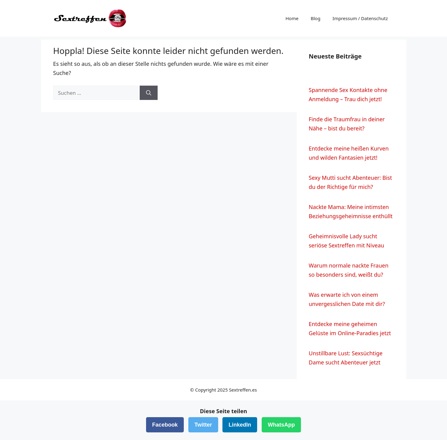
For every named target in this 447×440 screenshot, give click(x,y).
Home (292, 18)
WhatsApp (281, 425)
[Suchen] (149, 93)
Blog (315, 18)
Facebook (165, 425)
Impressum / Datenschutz (360, 18)
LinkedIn (240, 425)
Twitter (203, 425)
